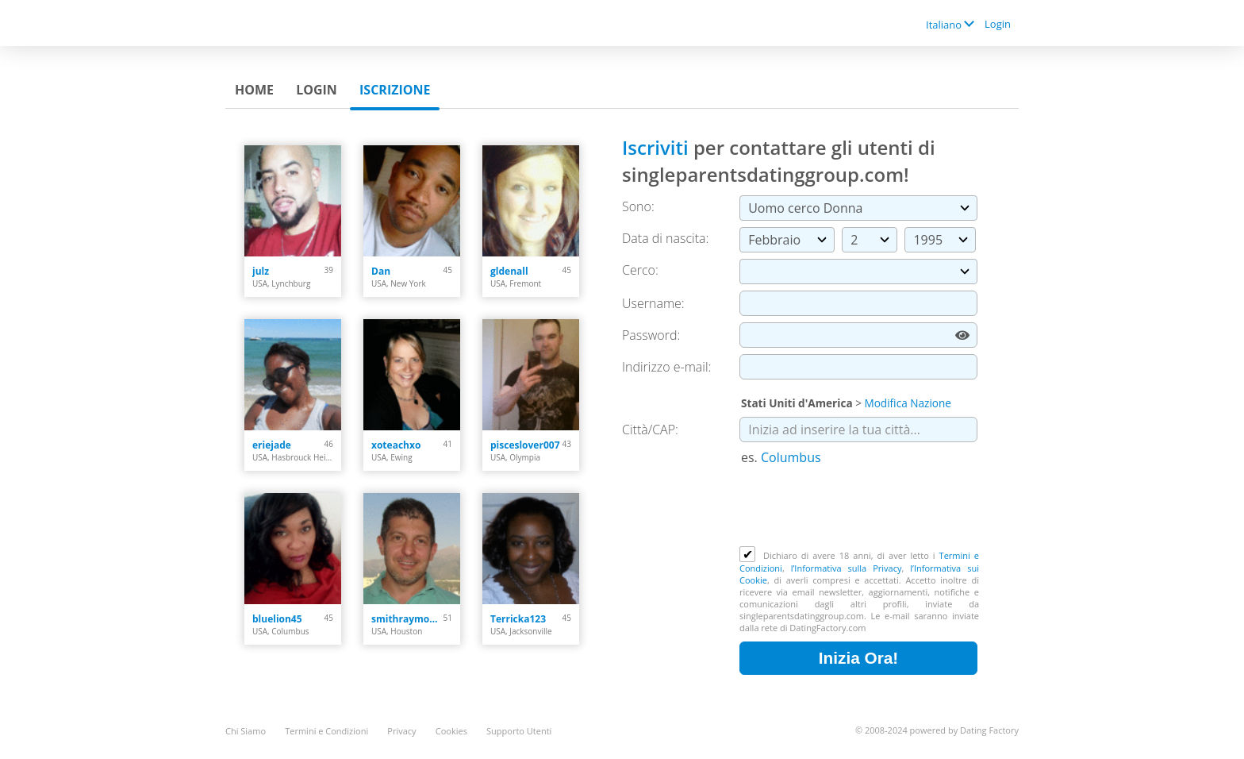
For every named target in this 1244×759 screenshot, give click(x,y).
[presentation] (860, 507)
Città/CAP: (650, 429)
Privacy (401, 731)
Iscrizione (394, 89)
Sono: (638, 206)
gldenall (509, 271)
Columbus (791, 457)
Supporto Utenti (518, 731)
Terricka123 (518, 619)
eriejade (271, 445)
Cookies (451, 731)
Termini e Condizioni (326, 731)
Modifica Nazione (907, 402)
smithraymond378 (407, 619)
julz (260, 271)
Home (254, 89)
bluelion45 (277, 619)
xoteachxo (395, 445)
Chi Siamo (245, 731)
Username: (653, 303)
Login (998, 24)
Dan (380, 271)
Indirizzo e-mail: (666, 367)
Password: (651, 335)
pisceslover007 (525, 445)
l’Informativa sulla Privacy (846, 568)
